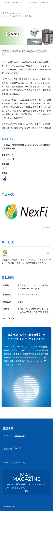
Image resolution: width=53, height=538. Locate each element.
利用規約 (6, 522)
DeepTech (37, 59)
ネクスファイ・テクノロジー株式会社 (27, 9)
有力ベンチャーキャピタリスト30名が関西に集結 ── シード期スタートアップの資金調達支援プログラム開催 (26, 460)
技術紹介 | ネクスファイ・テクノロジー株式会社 (27, 263)
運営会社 (35, 522)
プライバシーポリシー (20, 522)
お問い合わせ (7, 527)
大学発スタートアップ (11, 59)
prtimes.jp (5, 235)
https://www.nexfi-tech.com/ (31, 328)
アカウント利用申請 (26, 384)
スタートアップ (17, 2)
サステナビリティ (9, 62)
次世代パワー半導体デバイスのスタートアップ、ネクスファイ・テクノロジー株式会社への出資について (25, 239)
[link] (26, 224)
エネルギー (26, 59)
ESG (20, 62)
